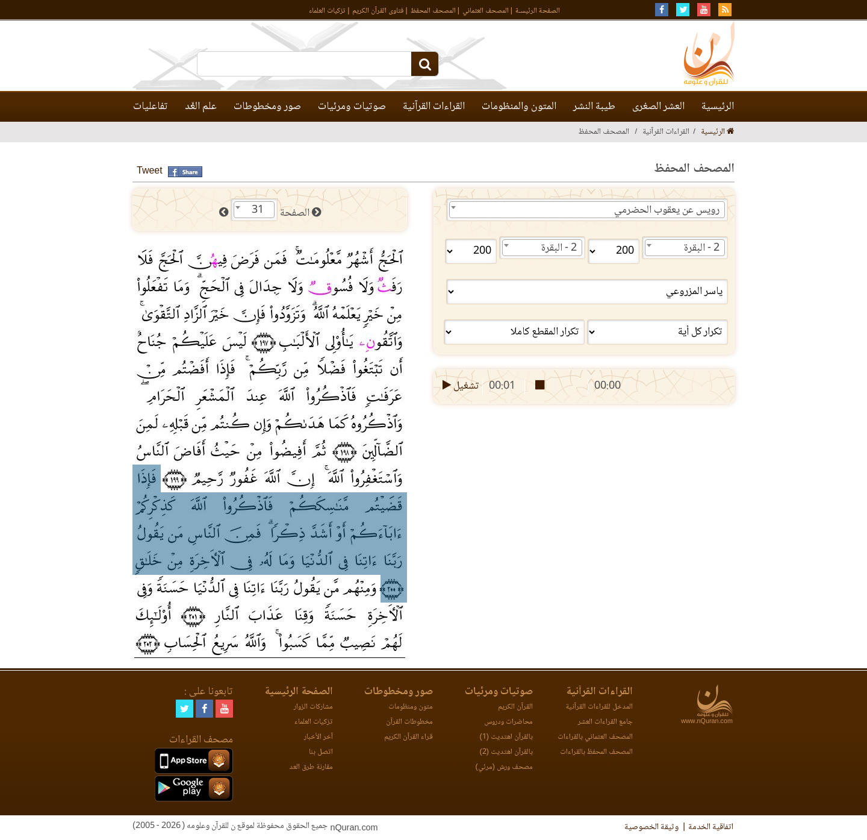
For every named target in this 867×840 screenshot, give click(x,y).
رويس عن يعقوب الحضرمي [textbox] (666, 210)
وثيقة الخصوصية (651, 827)
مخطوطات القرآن (409, 722)
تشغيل (459, 386)
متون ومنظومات (410, 707)
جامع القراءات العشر (605, 722)
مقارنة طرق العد (311, 767)
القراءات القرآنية (434, 107)
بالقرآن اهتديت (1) (506, 737)
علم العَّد (201, 107)
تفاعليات (150, 107)
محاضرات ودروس (508, 722)
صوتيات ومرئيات (352, 107)
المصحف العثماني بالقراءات (595, 737)
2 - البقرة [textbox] (701, 248)
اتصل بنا (321, 752)
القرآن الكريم (515, 707)
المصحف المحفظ (433, 11)
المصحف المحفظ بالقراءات (596, 752)
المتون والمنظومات (519, 107)
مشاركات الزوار (313, 707)
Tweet (150, 171)
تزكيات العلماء (327, 11)
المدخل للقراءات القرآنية (599, 707)
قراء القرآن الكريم (408, 737)
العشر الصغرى (658, 107)
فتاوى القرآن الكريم (377, 11)
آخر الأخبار (318, 737)
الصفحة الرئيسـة (537, 11)
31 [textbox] (258, 210)
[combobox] (587, 209)
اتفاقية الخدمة (710, 827)
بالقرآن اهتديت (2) (506, 752)
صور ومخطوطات (267, 107)
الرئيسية (717, 107)
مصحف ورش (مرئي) (504, 767)
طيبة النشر (594, 107)
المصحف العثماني (485, 11)
